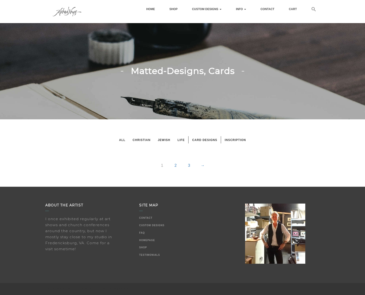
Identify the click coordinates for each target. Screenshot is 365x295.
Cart (293, 9)
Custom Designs (206, 9)
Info (241, 9)
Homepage (147, 240)
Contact (267, 9)
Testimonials (149, 255)
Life (181, 140)
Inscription (235, 140)
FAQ (142, 232)
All (122, 140)
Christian (141, 140)
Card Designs (204, 140)
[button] (313, 10)
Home (150, 9)
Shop (173, 9)
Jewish (164, 140)
